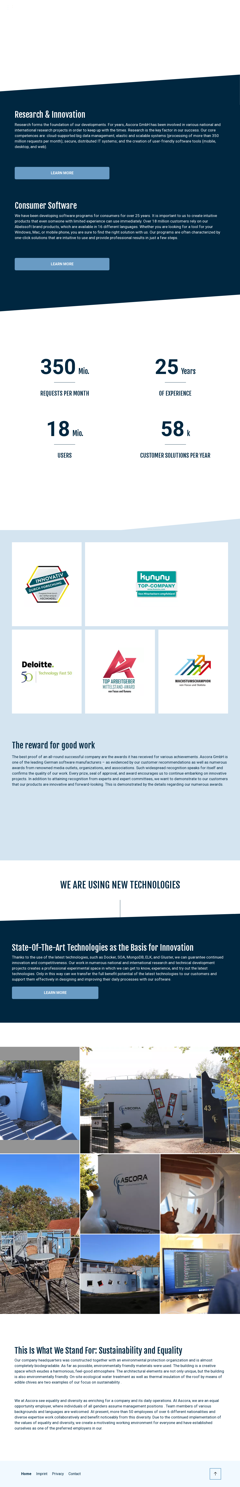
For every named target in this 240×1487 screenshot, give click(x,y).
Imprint (41, 1474)
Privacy (58, 1474)
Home (26, 1474)
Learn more (62, 173)
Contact (75, 1474)
